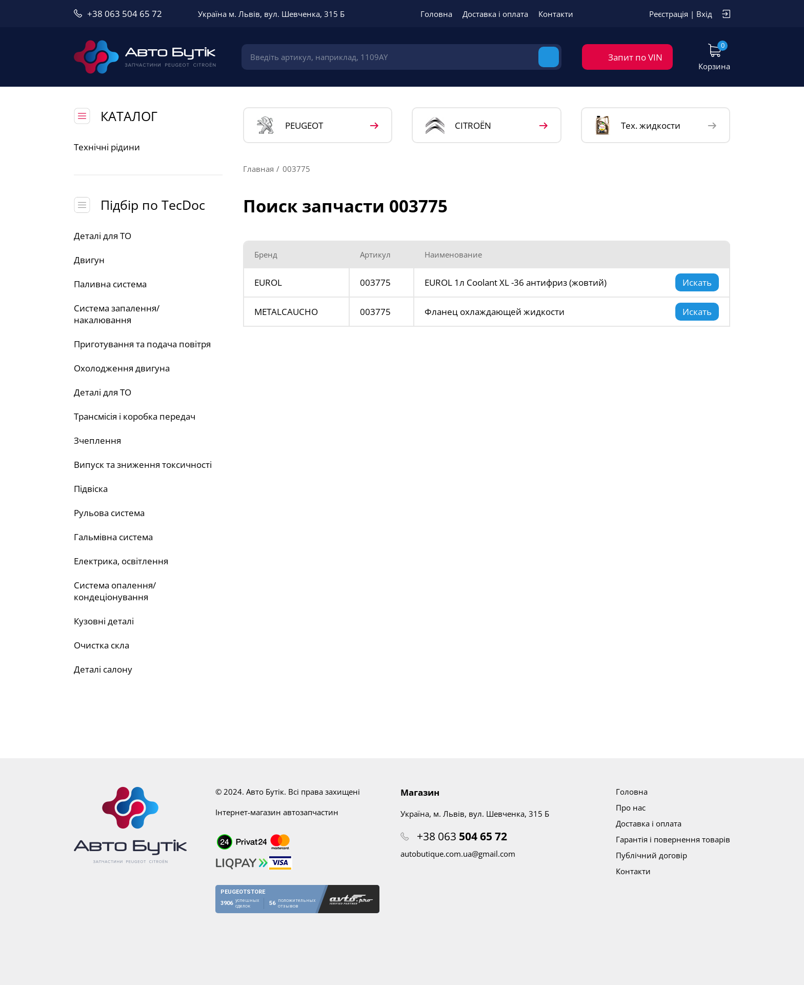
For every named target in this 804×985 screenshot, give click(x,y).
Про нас (631, 807)
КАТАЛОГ (128, 116)
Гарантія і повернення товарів (673, 839)
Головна (436, 14)
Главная (258, 169)
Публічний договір (651, 855)
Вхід (704, 14)
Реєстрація (668, 14)
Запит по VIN (635, 57)
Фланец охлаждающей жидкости (495, 312)
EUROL (268, 282)
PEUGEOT (290, 125)
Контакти (555, 14)
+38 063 (462, 836)
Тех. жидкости (637, 125)
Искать (697, 282)
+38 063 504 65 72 (124, 13)
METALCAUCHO (286, 312)
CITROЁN (458, 125)
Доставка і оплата (495, 14)
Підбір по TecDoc (152, 204)
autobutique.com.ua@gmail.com (457, 854)
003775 (375, 282)
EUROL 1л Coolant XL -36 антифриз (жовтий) (516, 282)
